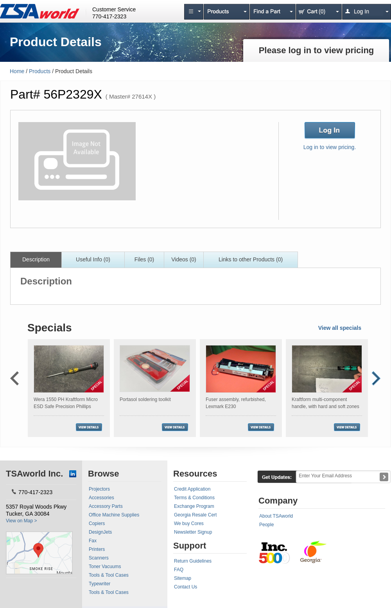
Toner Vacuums (105, 566)
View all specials (339, 328)
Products (39, 71)
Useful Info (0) (93, 259)
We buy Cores (189, 523)
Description (36, 259)
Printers (97, 549)
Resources (195, 473)
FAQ (178, 569)
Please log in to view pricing (316, 50)
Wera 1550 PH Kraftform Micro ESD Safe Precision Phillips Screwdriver (66, 406)
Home (17, 71)
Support (189, 545)
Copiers (97, 523)
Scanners (99, 558)
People (266, 524)
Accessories (101, 497)
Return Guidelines (193, 561)
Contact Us (185, 587)
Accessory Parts (106, 506)
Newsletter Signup (193, 532)
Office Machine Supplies (114, 515)
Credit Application (192, 489)
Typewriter (99, 583)
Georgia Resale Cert (195, 515)
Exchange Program (194, 506)
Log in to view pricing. (329, 147)
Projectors (99, 489)
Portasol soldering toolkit (145, 399)
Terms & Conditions (194, 497)
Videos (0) (183, 259)
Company (278, 500)
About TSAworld (276, 516)
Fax (93, 540)
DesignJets (100, 532)
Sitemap (182, 578)
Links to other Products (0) (251, 259)
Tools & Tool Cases (109, 575)
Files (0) (144, 259)
